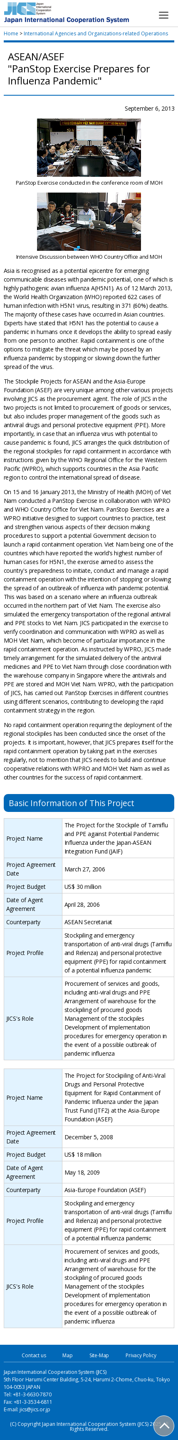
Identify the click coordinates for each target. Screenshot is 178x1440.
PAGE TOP (164, 1426)
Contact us (34, 1355)
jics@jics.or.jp (35, 1409)
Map (67, 1355)
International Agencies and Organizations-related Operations (96, 33)
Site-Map (99, 1355)
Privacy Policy (141, 1355)
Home (11, 33)
